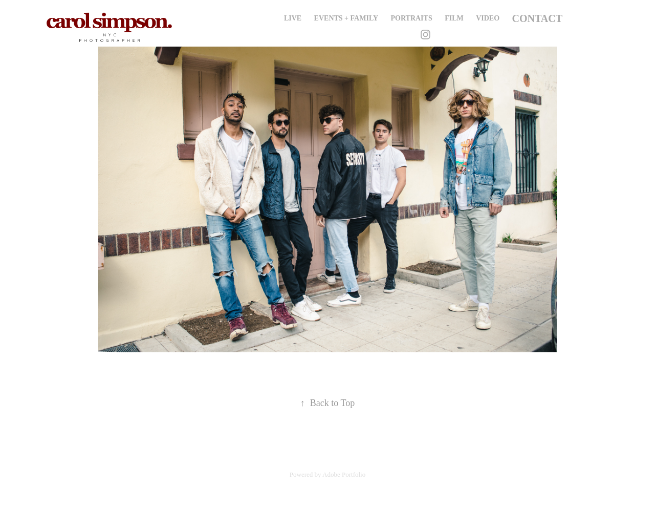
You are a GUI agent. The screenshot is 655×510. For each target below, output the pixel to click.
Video (487, 18)
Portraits (411, 18)
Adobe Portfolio (343, 474)
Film (454, 18)
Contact (537, 18)
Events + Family (346, 18)
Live (292, 18)
